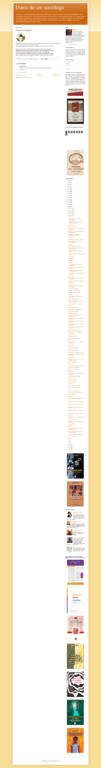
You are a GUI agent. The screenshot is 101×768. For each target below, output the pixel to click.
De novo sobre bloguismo (73, 288)
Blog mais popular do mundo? (74, 338)
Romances (70, 305)
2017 (68, 186)
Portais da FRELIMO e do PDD (74, 330)
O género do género (72, 336)
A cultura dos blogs (72, 436)
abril (69, 449)
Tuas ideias (70, 383)
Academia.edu (70, 61)
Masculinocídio (71, 258)
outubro (70, 211)
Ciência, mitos (71, 276)
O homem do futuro (72, 378)
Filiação (69, 340)
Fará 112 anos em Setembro (79, 537)
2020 (68, 180)
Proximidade (70, 260)
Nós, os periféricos (72, 394)
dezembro (70, 208)
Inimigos (69, 441)
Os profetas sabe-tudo (72, 348)
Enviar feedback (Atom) (26, 77)
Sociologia (70, 424)
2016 (68, 188)
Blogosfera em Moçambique (74, 367)
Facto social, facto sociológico (74, 385)
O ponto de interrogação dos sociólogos (76, 413)
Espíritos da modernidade (73, 390)
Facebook (69, 65)
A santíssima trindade (72, 379)
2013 (68, 193)
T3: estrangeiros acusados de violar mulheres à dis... (75, 265)
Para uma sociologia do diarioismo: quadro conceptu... (75, 432)
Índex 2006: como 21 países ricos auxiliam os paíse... (75, 316)
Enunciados (70, 426)
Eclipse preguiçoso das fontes (74, 246)
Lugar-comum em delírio (73, 350)
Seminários (70, 244)
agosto (69, 215)
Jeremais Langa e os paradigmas (75, 522)
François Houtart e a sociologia (74, 387)
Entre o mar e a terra (72, 420)
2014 (68, 191)
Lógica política (71, 345)
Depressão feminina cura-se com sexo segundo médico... (76, 360)
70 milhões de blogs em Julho (74, 292)
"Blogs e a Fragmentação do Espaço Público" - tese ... (75, 301)
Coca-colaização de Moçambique (75, 392)
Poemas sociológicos (72, 334)
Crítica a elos (70, 364)
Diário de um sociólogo (40, 7)
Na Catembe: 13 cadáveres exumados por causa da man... (76, 271)
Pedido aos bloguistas (72, 362)
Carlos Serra (77, 29)
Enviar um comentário (22, 72)
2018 (68, 184)
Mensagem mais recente (21, 75)
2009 (68, 201)
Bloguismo (70, 294)
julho (69, 444)
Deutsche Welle (80, 78)
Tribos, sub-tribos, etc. (72, 313)
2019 (68, 182)
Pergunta (70, 262)
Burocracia (70, 396)
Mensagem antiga (56, 75)
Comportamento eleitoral (73, 347)
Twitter (68, 63)
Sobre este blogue (72, 284)
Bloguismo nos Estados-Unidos (74, 290)
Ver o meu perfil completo (70, 44)
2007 (68, 204)
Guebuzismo (70, 357)
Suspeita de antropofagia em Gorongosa (76, 365)
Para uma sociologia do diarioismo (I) (75, 434)
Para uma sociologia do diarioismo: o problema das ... (75, 429)
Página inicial (40, 75)
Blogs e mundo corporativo (73, 299)
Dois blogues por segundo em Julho (75, 309)
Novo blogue (70, 237)
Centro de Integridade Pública (74, 376)
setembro (70, 213)
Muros (69, 439)
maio (69, 447)
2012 (68, 195)
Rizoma (69, 217)
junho (69, 445)
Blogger (57, 761)
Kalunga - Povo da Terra (73, 369)
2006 (68, 206)
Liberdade (70, 438)
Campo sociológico (72, 381)
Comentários (70, 415)
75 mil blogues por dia (72, 307)
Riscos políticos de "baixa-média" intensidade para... (75, 242)
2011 (68, 197)
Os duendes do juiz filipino (73, 311)
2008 (68, 202)
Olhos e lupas (71, 256)
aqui (70, 85)
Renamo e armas (71, 226)
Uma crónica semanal (77, 547)
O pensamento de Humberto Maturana (76, 352)
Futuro (69, 389)
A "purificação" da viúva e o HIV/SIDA (76, 239)
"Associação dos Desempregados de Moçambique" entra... (75, 222)
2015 (68, 190)
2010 (68, 199)
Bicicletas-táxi (71, 224)
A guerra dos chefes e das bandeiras (75, 304)
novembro (70, 210)
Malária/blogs (70, 371)
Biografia (68, 69)
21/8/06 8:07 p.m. (23, 69)
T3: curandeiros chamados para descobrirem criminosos (74, 235)
